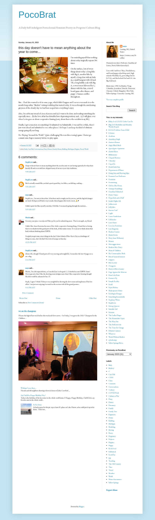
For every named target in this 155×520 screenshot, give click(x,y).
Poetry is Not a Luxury (116, 269)
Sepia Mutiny (113, 287)
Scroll (110, 284)
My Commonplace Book (117, 253)
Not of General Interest (117, 256)
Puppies (77, 149)
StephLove (29, 162)
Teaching (112, 461)
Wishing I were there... (28, 388)
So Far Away (37, 404)
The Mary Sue (114, 321)
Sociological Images (115, 293)
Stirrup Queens (114, 306)
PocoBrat (37, 15)
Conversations (38, 149)
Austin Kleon (113, 151)
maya (27, 195)
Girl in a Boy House (115, 185)
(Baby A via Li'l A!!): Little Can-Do (121, 121)
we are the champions (27, 311)
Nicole (27, 217)
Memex (111, 241)
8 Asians (111, 133)
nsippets (111, 259)
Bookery (111, 368)
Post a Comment (28, 293)
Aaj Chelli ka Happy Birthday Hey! (33, 395)
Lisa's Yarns (113, 222)
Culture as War (114, 396)
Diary (45, 149)
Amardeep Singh (114, 139)
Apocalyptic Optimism (116, 148)
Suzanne (111, 312)
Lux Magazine (114, 229)
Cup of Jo (112, 164)
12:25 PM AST (30, 242)
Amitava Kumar (114, 142)
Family (55, 149)
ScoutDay (112, 454)
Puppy (111, 445)
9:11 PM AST (30, 287)
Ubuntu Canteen (114, 331)
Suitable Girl (113, 309)
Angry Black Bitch (115, 145)
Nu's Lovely (113, 263)
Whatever (112, 334)
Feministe (112, 179)
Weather (111, 473)
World (86, 149)
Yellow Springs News (116, 343)
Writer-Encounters (115, 479)
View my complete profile (115, 99)
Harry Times (113, 195)
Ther (110, 467)
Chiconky (112, 161)
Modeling (112, 427)
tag (110, 458)
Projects (111, 439)
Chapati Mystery (114, 158)
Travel (82, 149)
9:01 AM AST (30, 186)
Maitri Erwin (113, 235)
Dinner (50, 149)
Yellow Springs (114, 482)
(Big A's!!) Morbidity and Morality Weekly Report (120, 125)
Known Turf (113, 210)
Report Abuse (111, 490)
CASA (111, 377)
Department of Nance (116, 170)
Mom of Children (115, 250)
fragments (112, 414)
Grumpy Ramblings (115, 188)
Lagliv (111, 213)
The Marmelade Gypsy (117, 318)
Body (25, 149)
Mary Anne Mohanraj (116, 238)
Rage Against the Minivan (118, 272)
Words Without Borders (117, 337)
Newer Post (23, 298)
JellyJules (112, 207)
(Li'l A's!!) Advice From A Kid (119, 130)
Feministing (113, 182)
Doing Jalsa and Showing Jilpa (119, 173)
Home (59, 149)
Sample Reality (114, 281)
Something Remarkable (117, 297)
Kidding (64, 149)
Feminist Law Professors (117, 176)
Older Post (92, 298)
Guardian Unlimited (116, 191)
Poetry (111, 433)
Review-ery (112, 448)
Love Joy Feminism (115, 226)
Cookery (111, 390)
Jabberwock (113, 204)
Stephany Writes (114, 300)
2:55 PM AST (30, 260)
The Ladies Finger (115, 315)
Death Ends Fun (114, 167)
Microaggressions (114, 244)
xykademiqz (113, 340)
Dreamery (112, 405)
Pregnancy (112, 436)
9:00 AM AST (30, 171)
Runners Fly (113, 278)
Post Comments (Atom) (36, 302)
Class (110, 380)
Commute (112, 383)
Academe (112, 136)
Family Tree (113, 411)
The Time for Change (116, 328)
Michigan (71, 149)
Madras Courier (114, 232)
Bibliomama (113, 154)
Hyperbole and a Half (116, 198)
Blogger (81, 506)
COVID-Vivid (114, 393)
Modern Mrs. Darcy (115, 247)
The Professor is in (115, 324)
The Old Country (115, 464)
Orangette (112, 266)
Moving (111, 430)
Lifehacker (112, 219)
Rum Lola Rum (114, 275)
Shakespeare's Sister (115, 290)
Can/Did (30, 149)
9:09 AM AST (30, 209)
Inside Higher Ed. (115, 201)
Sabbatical (112, 451)
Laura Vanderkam (115, 216)
